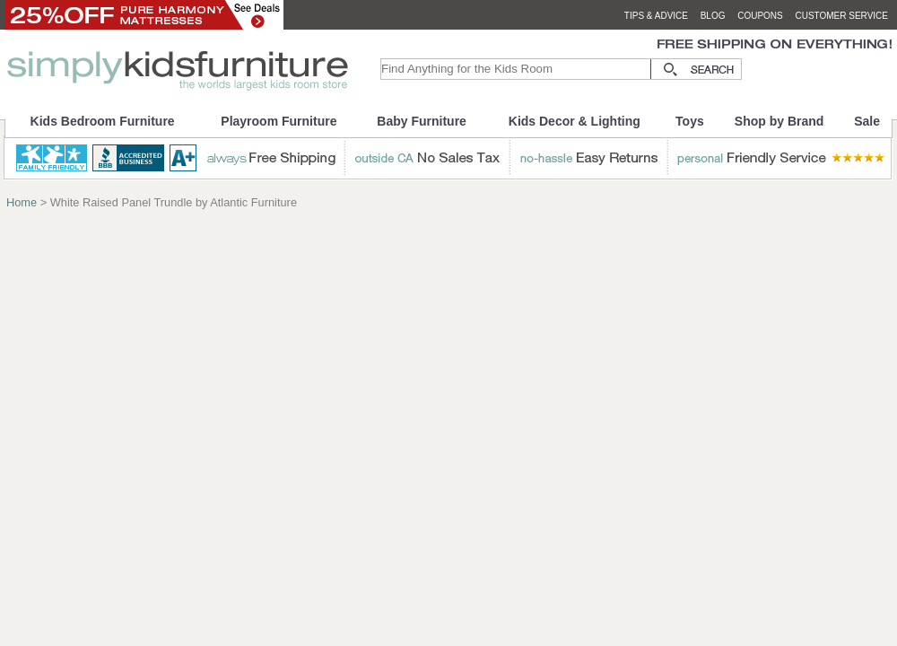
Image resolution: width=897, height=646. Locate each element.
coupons (760, 16)
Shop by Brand (779, 121)
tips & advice (656, 16)
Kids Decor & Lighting (574, 121)
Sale (867, 121)
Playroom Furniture (278, 121)
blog (713, 16)
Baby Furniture (421, 121)
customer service (841, 16)
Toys (689, 121)
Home (21, 202)
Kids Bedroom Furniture (102, 121)
